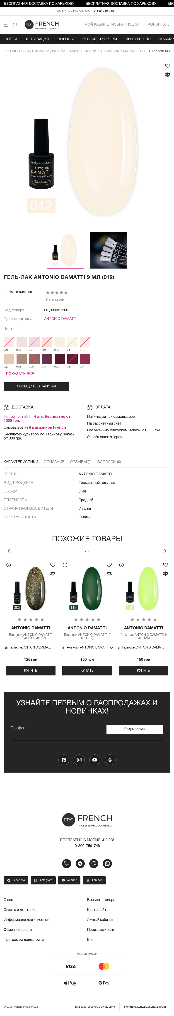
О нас (8, 900)
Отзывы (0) (81, 462)
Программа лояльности (24, 940)
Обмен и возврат (18, 930)
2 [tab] (88, 551)
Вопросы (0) (109, 462)
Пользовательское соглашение (94, 1007)
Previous (9, 551)
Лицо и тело (138, 39)
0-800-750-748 (104, 11)
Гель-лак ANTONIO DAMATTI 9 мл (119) (87, 633)
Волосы (65, 39)
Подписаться (134, 729)
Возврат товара (101, 900)
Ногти (10, 39)
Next (165, 551)
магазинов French (49, 427)
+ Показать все (18, 374)
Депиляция (37, 39)
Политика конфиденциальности (145, 1007)
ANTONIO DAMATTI (60, 319)
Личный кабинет (100, 920)
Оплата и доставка (20, 910)
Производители (100, 930)
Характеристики (21, 462)
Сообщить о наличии (36, 386)
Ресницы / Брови (99, 39)
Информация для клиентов (26, 920)
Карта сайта (98, 910)
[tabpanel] (30, 617)
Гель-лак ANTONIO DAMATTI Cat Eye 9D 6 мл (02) (31, 633)
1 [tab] (85, 551)
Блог (91, 940)
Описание (54, 462)
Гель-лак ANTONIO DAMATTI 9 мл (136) (143, 633)
